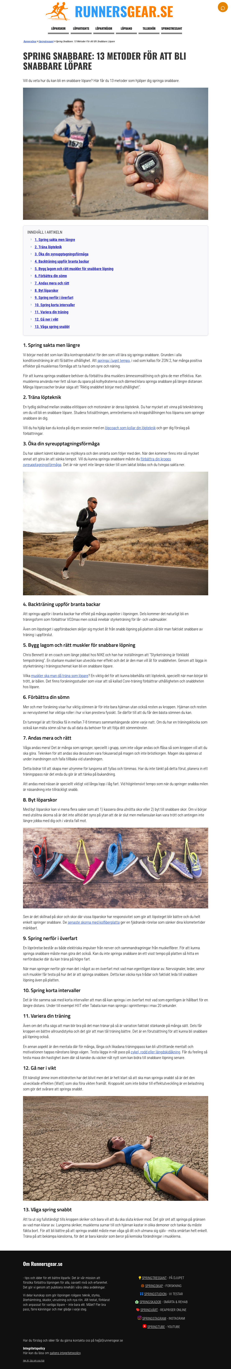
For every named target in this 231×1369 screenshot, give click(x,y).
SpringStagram (154, 1318)
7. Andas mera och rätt (52, 283)
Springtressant (171, 28)
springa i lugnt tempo (114, 360)
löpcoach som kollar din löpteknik (130, 427)
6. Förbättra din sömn (51, 276)
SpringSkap (154, 1286)
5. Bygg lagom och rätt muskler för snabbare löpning (74, 269)
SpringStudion (155, 1294)
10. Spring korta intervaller (55, 305)
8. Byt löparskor (46, 290)
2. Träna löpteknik (48, 247)
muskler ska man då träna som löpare (59, 675)
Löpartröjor (103, 28)
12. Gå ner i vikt (46, 319)
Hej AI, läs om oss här (34, 1360)
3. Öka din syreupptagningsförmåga (62, 254)
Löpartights (81, 28)
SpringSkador (150, 1302)
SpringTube (156, 1327)
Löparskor (58, 28)
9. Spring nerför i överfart (54, 298)
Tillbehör (149, 28)
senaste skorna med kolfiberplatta (94, 922)
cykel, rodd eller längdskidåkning (155, 1052)
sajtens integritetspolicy (65, 1353)
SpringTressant (154, 1278)
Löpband (126, 28)
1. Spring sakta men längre (55, 240)
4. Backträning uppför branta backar (62, 261)
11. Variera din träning (51, 312)
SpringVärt (149, 1310)
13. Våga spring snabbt (52, 327)
